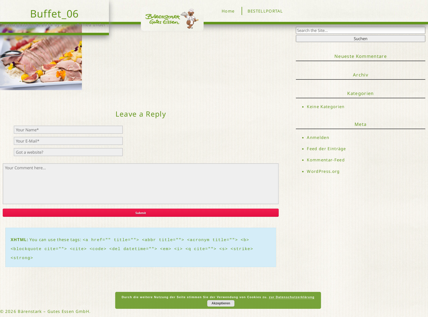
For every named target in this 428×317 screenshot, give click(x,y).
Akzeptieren (221, 303)
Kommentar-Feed (326, 160)
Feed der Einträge (326, 148)
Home (228, 11)
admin (68, 24)
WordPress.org (323, 171)
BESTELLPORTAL (265, 11)
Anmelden (318, 137)
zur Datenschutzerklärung (291, 297)
